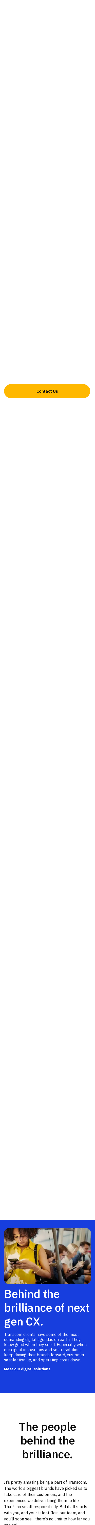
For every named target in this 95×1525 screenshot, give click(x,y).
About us (47, 408)
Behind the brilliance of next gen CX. (46, 1307)
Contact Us (47, 391)
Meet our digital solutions (27, 1368)
